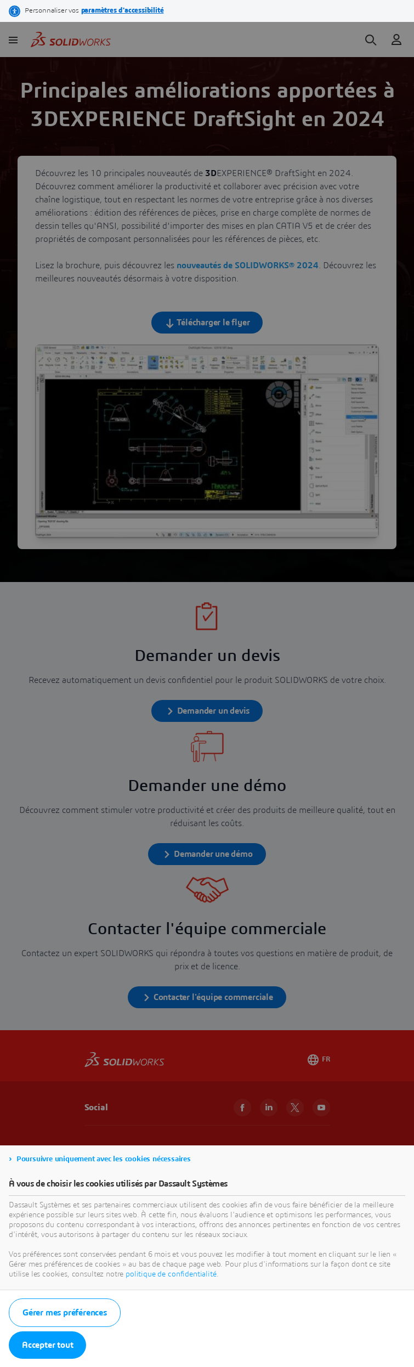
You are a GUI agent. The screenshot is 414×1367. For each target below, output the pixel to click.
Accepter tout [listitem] (47, 1345)
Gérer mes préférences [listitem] (64, 1312)
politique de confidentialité (171, 1274)
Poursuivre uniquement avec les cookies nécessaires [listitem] (103, 1159)
